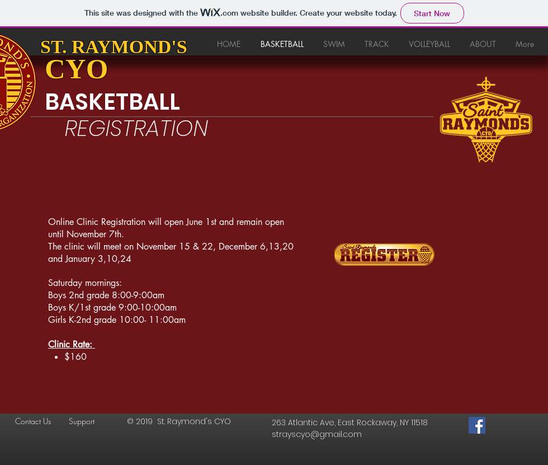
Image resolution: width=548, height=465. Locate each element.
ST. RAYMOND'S (113, 46)
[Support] (90, 421)
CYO (76, 68)
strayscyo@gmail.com (317, 434)
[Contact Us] (37, 421)
